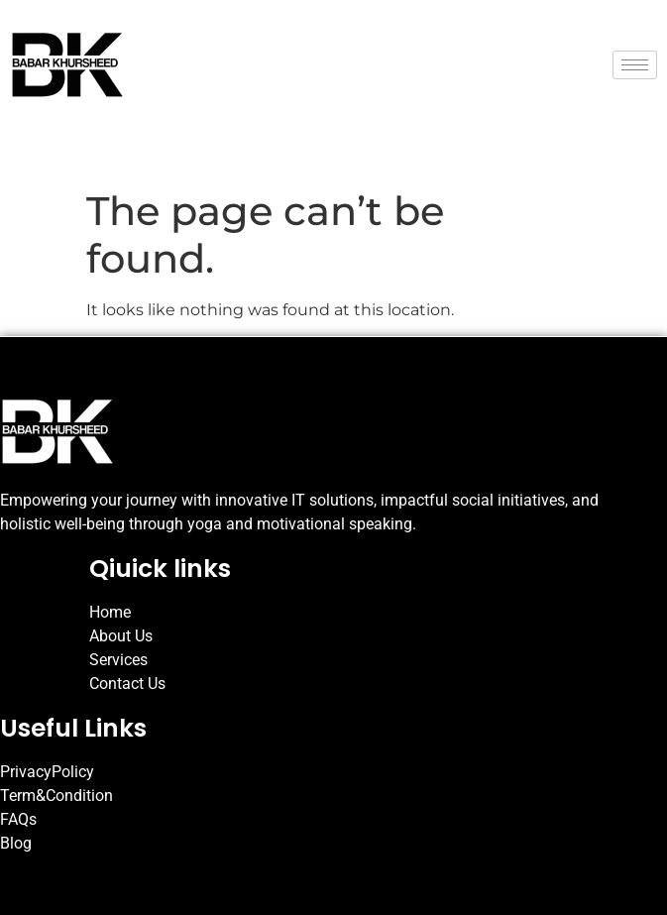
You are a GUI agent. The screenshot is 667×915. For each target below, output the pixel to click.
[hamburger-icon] (634, 65)
